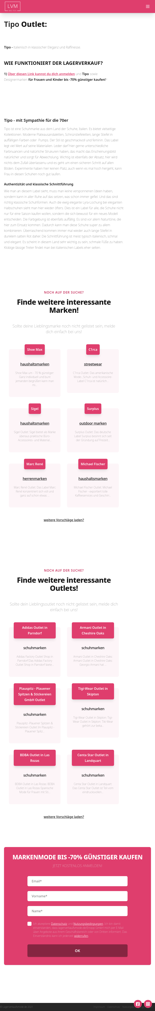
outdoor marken (93, 423)
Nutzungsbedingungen (88, 924)
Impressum (99, 1007)
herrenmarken (35, 478)
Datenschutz (59, 924)
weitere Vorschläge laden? (64, 520)
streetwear (93, 364)
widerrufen (81, 936)
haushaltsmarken (34, 364)
